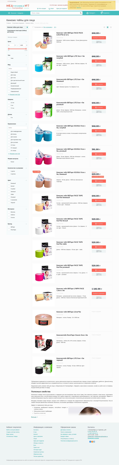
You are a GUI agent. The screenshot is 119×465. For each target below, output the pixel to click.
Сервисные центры (39, 452)
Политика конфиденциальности (69, 440)
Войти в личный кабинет (13, 429)
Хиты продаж (42, 8)
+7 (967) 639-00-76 (93, 433)
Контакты (36, 429)
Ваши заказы (9, 434)
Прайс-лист (37, 447)
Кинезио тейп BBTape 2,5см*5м (68, 312)
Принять (79, 7)
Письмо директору (38, 456)
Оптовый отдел (38, 449)
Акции (52, 8)
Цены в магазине (38, 436)
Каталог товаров (17, 13)
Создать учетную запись (12, 432)
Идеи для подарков (61, 8)
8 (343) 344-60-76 (92, 431)
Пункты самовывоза (66, 432)
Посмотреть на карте (93, 438)
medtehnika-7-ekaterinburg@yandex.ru (98, 436)
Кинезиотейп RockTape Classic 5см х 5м (72, 335)
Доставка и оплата (66, 429)
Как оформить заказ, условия (68, 434)
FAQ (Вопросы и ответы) (67, 438)
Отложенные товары (12, 436)
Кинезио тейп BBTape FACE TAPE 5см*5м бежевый (69, 196)
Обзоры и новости (38, 443)
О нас (35, 432)
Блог (35, 445)
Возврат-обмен (65, 436)
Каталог (36, 434)
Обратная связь (38, 454)
